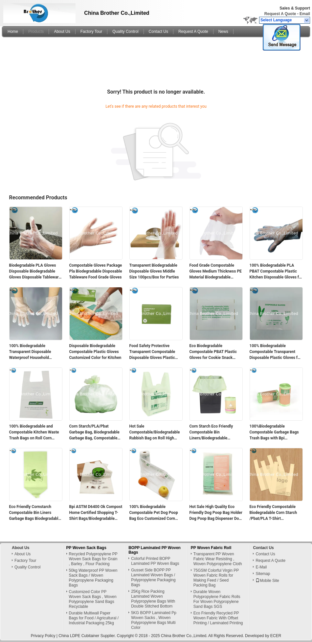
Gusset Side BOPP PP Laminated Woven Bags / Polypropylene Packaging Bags (153, 577)
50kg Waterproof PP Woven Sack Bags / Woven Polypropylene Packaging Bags (93, 577)
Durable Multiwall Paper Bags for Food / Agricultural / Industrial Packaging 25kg (94, 618)
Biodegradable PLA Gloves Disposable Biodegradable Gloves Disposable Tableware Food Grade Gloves (35, 271)
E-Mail (261, 567)
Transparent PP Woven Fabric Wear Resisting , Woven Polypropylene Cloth (217, 559)
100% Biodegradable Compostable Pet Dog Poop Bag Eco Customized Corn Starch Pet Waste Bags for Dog (153, 512)
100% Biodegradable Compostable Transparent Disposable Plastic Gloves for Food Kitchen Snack (275, 352)
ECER (275, 635)
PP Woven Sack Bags (86, 547)
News (223, 31)
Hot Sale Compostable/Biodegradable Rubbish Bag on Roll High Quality (154, 432)
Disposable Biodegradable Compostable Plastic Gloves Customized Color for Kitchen (95, 351)
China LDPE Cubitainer (78, 635)
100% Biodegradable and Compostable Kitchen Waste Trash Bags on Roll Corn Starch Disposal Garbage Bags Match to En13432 (34, 432)
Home (13, 31)
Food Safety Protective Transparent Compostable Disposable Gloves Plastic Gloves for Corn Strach (152, 352)
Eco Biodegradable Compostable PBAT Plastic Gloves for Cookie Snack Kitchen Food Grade (213, 352)
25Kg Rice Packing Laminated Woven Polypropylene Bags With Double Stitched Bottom (153, 599)
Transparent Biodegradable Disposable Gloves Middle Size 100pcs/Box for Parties (154, 271)
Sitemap (263, 573)
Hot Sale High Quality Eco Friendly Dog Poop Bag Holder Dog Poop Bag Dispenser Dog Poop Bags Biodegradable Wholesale (215, 512)
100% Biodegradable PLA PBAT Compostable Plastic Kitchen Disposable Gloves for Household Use (276, 271)
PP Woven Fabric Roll (211, 547)
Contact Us (158, 31)
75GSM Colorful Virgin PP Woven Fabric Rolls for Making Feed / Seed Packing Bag (216, 577)
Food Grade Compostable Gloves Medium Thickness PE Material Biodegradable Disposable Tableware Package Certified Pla (215, 271)
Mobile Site (267, 580)
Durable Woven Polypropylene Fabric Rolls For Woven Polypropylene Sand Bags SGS (216, 599)
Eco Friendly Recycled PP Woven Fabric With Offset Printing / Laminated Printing (218, 618)
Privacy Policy (43, 635)
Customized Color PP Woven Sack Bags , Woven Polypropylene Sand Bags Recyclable (93, 599)
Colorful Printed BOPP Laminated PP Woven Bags (155, 561)
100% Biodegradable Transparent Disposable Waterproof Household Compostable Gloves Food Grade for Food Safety (32, 352)
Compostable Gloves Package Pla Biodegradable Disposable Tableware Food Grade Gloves (95, 271)
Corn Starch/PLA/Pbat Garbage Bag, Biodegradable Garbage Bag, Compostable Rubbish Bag (94, 432)
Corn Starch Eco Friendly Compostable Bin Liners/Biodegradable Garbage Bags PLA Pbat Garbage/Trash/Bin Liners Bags (212, 432)
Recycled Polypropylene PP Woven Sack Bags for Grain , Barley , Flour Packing (93, 559)
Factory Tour (91, 31)
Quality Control (125, 31)
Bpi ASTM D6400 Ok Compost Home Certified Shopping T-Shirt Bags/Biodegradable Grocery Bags (96, 512)
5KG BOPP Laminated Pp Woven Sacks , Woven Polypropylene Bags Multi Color (153, 620)
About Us (62, 31)
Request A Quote (280, 13)
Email (305, 13)
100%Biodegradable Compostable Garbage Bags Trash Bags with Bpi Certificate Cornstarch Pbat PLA (274, 432)
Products (36, 31)
